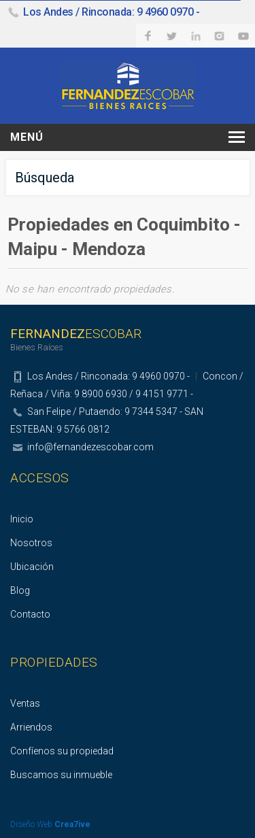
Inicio (21, 519)
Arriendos (31, 727)
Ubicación (32, 566)
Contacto (30, 614)
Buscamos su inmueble (61, 774)
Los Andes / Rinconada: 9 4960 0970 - (111, 11)
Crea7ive (72, 824)
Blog (20, 590)
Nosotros (31, 542)
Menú (27, 137)
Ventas (25, 703)
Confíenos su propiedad (62, 750)
